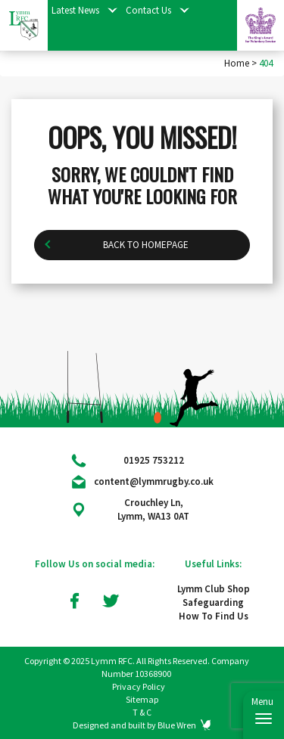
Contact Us (148, 10)
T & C (142, 712)
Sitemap (142, 699)
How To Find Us (213, 616)
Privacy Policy (138, 686)
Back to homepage (146, 311)
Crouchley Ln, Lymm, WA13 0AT (153, 509)
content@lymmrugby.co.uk (154, 481)
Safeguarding (213, 602)
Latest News (75, 10)
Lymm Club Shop (213, 588)
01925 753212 (153, 460)
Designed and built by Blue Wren (134, 725)
